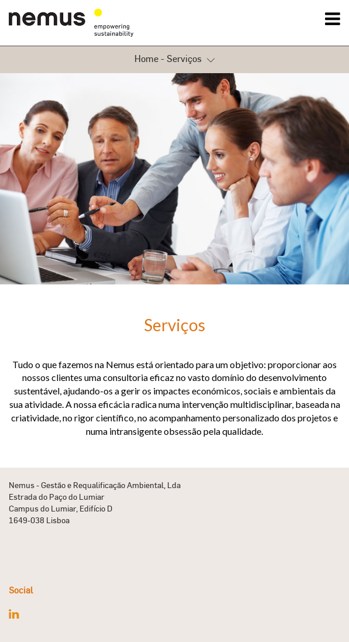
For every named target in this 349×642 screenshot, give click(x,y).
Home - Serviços (174, 59)
